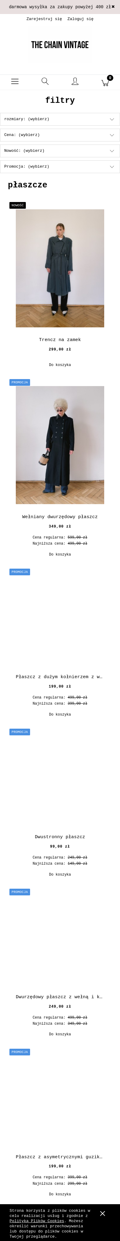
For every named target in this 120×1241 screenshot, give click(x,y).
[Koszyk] (105, 82)
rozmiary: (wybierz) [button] (26, 119)
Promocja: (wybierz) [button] (26, 166)
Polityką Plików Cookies (37, 1221)
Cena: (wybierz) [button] (22, 135)
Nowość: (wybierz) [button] (24, 150)
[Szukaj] (45, 82)
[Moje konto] (75, 83)
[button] (15, 82)
